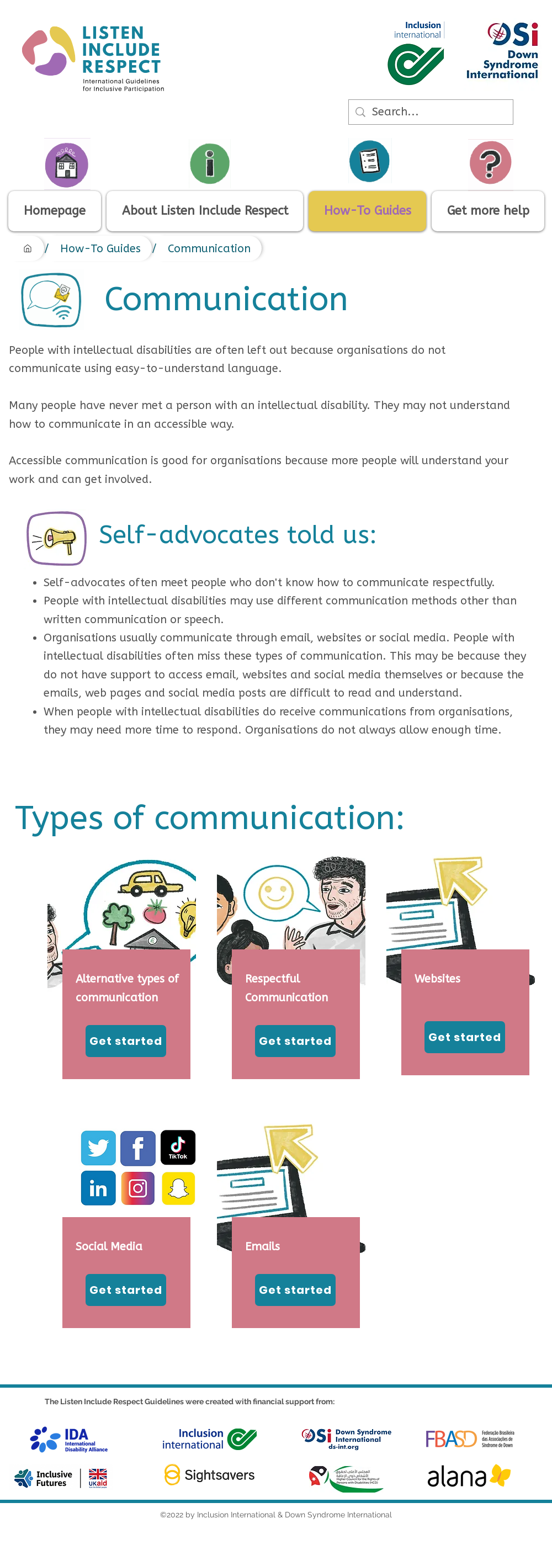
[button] (488, 211)
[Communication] (209, 248)
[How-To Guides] (100, 248)
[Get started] (126, 1041)
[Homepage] (27, 248)
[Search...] (431, 112)
